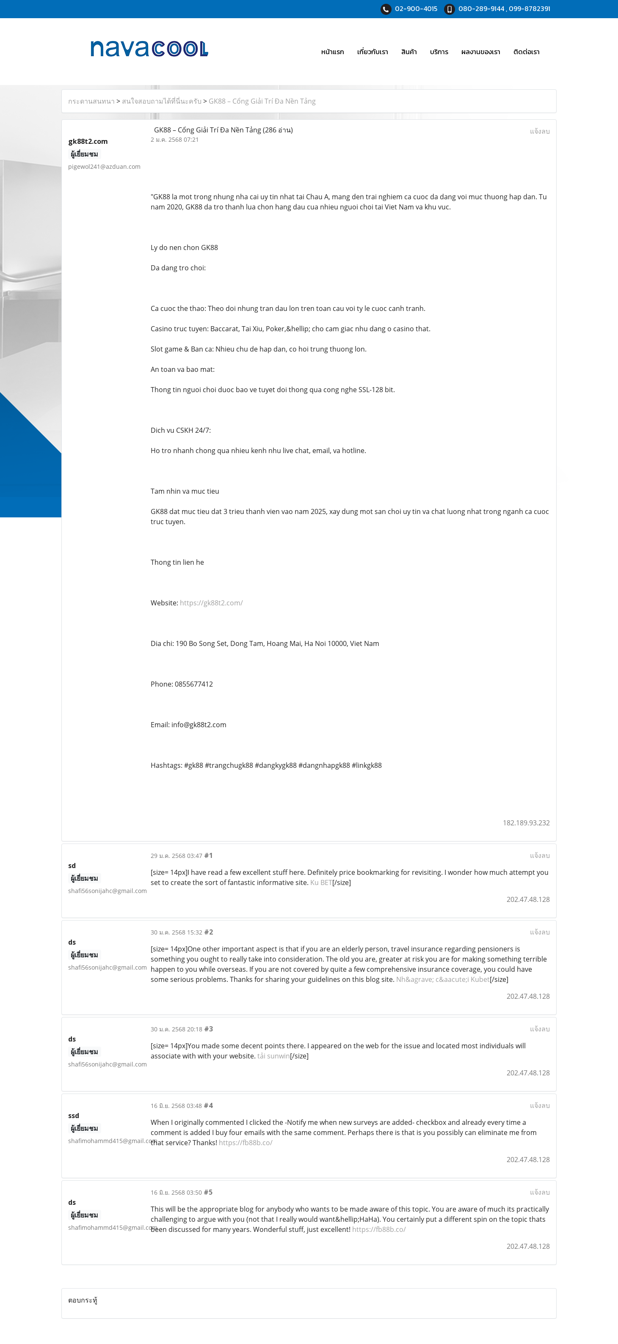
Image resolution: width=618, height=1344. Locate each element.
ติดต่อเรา (526, 52)
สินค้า (409, 52)
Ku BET (321, 882)
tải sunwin (273, 1056)
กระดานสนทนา (91, 101)
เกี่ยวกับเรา (372, 52)
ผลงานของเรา (480, 52)
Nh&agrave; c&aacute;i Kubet (443, 979)
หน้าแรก (332, 52)
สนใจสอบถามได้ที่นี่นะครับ (161, 101)
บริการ (439, 52)
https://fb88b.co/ (246, 1142)
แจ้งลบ (540, 131)
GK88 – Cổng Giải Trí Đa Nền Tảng (262, 101)
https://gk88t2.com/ (211, 602)
